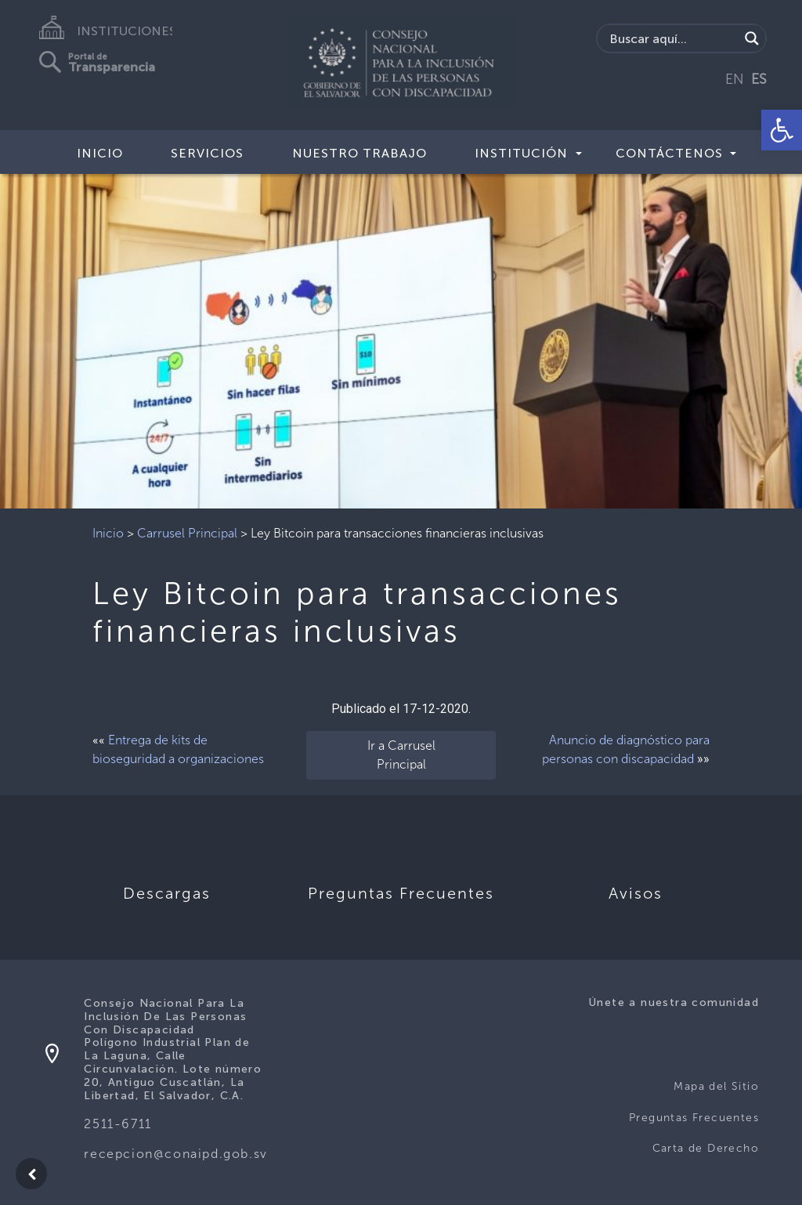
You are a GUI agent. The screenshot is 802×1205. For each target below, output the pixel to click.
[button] (781, 130)
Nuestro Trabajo (359, 153)
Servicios (207, 153)
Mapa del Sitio (716, 1086)
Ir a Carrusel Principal (401, 755)
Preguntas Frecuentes (694, 1117)
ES (759, 79)
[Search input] (672, 38)
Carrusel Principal (187, 533)
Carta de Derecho (705, 1148)
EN (734, 79)
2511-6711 (117, 1123)
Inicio (100, 153)
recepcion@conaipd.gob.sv (175, 1153)
